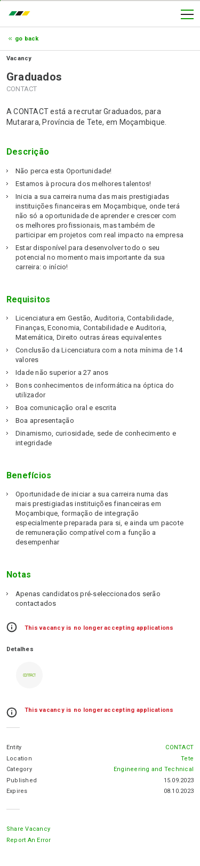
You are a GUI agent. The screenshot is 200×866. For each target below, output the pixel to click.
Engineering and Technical (154, 769)
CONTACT (179, 747)
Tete (187, 758)
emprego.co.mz (22, 14)
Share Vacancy (28, 828)
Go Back (27, 38)
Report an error (28, 840)
